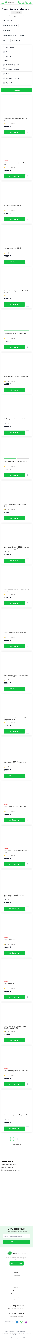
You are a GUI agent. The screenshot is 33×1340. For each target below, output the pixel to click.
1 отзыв (11, 1075)
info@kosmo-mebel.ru (16, 1313)
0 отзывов (11, 123)
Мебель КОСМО (8, 1161)
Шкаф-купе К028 (9, 984)
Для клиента (16, 1291)
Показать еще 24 (16, 1144)
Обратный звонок (16, 1242)
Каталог (16, 1273)
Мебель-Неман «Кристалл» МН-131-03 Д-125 (16, 292)
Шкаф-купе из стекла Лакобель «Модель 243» (14, 896)
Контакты (16, 1282)
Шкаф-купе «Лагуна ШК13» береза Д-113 (15, 505)
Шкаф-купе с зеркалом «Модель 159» (16, 1071)
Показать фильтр (16, 90)
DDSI (24, 1338)
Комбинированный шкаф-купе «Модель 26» (16, 164)
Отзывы (16, 1300)
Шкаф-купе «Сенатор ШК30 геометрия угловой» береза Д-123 (16, 548)
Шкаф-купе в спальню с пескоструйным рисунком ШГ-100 (16, 676)
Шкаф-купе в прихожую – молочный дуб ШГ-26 (16, 590)
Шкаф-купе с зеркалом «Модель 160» (16, 1115)
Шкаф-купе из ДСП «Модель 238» (15, 762)
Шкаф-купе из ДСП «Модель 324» (15, 806)
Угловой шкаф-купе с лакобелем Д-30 (16, 376)
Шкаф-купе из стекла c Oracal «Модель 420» (16, 851)
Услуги (16, 1279)
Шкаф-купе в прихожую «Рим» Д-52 (15, 632)
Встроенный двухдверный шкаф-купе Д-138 (15, 119)
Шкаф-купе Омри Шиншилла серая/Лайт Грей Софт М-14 (15, 1027)
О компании (16, 1276)
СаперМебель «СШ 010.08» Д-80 (15, 334)
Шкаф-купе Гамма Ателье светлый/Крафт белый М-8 (15, 719)
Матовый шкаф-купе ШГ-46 (12, 205)
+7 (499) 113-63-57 (7, 1167)
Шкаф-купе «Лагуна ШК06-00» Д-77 (16, 462)
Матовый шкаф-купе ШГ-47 (12, 248)
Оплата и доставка (16, 1294)
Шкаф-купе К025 (9, 939)
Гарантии (16, 1297)
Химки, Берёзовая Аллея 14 (9, 1164)
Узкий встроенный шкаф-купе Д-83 (14, 419)
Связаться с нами (16, 1263)
